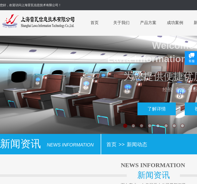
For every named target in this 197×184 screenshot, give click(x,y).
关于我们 (121, 22)
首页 (94, 22)
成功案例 (175, 22)
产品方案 (148, 22)
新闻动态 (137, 144)
